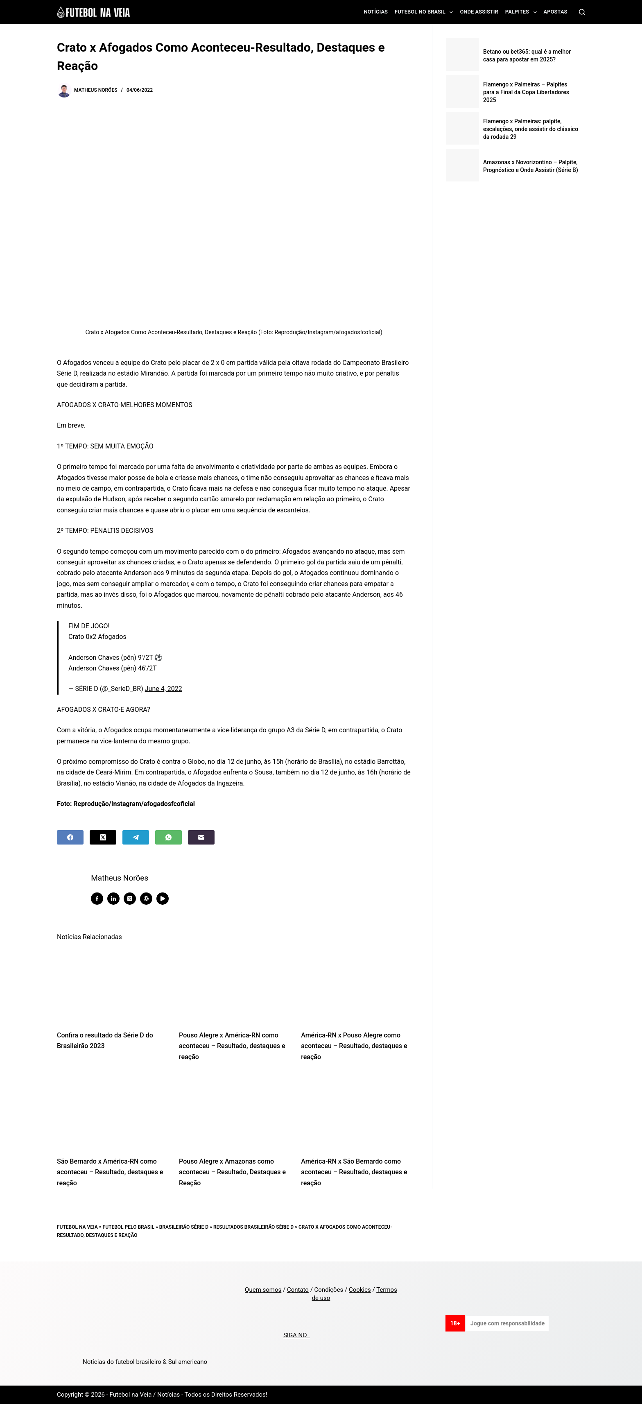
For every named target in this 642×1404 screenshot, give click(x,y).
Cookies (360, 1289)
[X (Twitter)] (103, 837)
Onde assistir (479, 12)
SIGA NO (296, 1335)
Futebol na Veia (77, 1227)
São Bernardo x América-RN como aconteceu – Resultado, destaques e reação (110, 1172)
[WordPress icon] (149, 898)
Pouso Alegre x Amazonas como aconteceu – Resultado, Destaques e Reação (232, 1172)
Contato (298, 1289)
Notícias (376, 12)
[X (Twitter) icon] (133, 898)
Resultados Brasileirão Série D (253, 1227)
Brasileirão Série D (183, 1227)
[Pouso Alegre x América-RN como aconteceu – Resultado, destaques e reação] (234, 985)
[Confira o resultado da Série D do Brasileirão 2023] (112, 985)
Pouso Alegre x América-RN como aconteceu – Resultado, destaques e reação (232, 1046)
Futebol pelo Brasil (128, 1227)
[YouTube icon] (166, 898)
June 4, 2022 (163, 689)
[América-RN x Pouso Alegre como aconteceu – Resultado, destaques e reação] (356, 985)
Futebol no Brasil (425, 12)
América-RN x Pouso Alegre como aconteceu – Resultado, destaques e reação (354, 1046)
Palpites (522, 12)
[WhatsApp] (168, 837)
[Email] (201, 837)
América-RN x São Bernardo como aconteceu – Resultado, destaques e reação (354, 1172)
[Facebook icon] (100, 898)
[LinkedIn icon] (117, 898)
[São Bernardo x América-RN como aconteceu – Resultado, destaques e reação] (112, 1111)
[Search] (582, 12)
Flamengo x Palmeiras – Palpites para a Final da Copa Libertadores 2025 (526, 92)
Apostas (555, 12)
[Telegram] (135, 837)
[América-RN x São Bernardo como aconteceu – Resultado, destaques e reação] (356, 1111)
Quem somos (263, 1289)
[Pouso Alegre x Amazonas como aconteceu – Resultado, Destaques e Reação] (234, 1111)
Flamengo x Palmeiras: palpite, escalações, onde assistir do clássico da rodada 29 (530, 129)
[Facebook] (70, 837)
